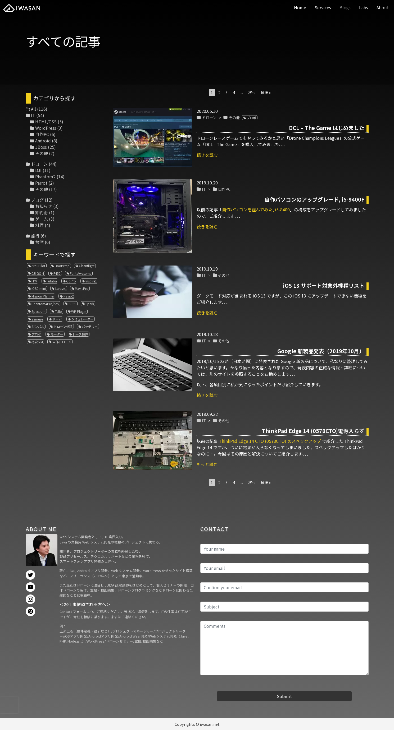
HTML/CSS (46, 121)
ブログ (37, 200)
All (33, 109)
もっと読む (207, 464)
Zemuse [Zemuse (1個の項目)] (37, 319)
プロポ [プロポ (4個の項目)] (36, 334)
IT (204, 189)
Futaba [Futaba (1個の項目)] (52, 281)
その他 (234, 117)
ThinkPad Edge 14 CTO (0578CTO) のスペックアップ (270, 441)
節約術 (41, 212)
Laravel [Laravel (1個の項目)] (60, 288)
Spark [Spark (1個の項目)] (89, 303)
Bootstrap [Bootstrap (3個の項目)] (62, 265)
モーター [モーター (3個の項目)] (57, 334)
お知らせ (43, 206)
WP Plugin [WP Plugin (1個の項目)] (78, 311)
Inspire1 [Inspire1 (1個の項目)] (91, 281)
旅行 (35, 236)
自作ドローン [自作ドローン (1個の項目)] (61, 342)
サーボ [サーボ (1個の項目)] (57, 319)
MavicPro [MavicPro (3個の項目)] (81, 288)
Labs (363, 7)
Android (43, 140)
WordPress (45, 128)
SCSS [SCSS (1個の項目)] (72, 303)
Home (300, 7)
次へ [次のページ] (252, 92)
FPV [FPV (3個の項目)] (34, 281)
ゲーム (41, 219)
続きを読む (207, 155)
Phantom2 (45, 176)
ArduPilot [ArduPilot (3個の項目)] (38, 265)
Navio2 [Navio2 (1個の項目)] (69, 296)
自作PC (224, 189)
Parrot (41, 183)
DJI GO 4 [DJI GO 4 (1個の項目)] (37, 273)
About (383, 7)
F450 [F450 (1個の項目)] (57, 273)
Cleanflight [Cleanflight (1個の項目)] (86, 265)
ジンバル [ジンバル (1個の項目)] (37, 326)
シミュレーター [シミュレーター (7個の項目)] (82, 319)
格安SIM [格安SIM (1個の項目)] (37, 342)
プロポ (251, 117)
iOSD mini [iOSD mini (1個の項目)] (38, 288)
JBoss (41, 147)
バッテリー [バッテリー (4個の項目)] (90, 326)
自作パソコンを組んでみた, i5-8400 (256, 209)
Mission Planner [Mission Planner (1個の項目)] (42, 296)
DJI (38, 170)
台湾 (39, 242)
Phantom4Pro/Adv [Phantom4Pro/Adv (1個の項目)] (45, 303)
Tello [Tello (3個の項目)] (58, 311)
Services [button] (323, 7)
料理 (39, 225)
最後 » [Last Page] (266, 92)
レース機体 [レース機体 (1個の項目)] (80, 334)
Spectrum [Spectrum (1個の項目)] (38, 311)
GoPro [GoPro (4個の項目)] (71, 281)
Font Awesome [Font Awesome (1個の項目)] (80, 273)
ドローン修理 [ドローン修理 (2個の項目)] (63, 326)
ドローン (209, 117)
